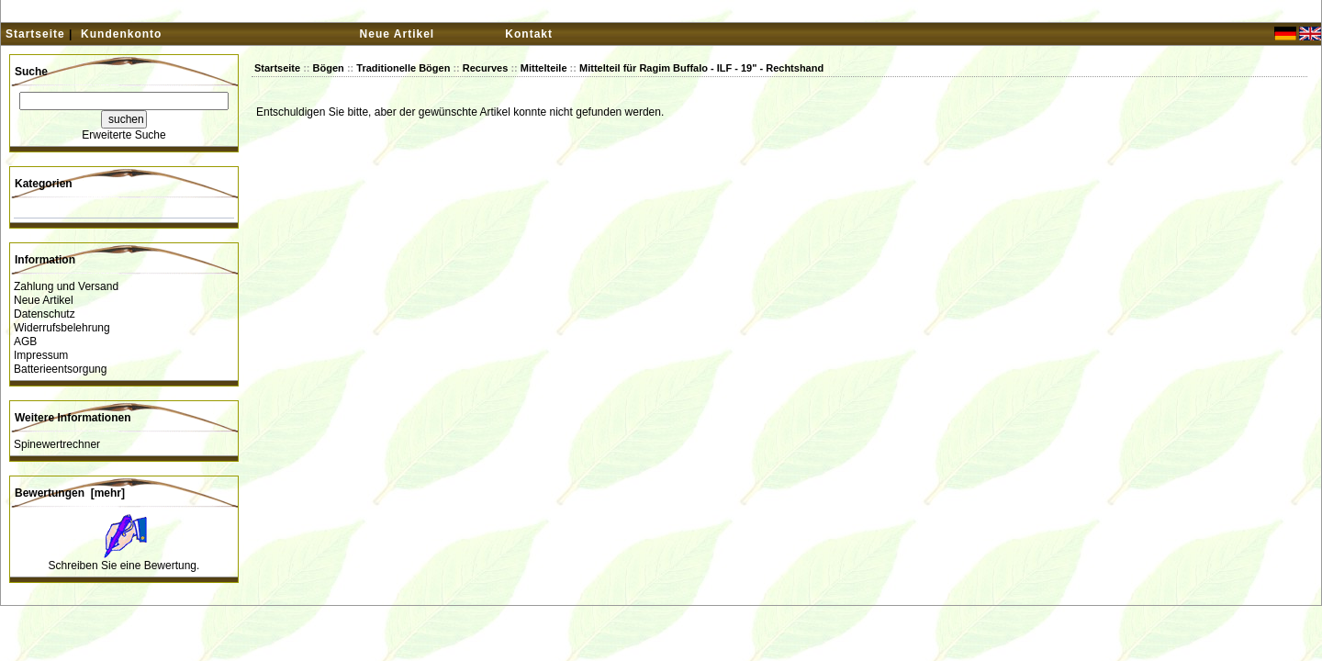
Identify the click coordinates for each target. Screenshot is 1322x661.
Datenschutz (44, 314)
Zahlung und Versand (66, 286)
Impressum (41, 355)
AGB (25, 341)
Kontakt (529, 34)
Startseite (35, 34)
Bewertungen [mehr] (70, 493)
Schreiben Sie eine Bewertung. (124, 565)
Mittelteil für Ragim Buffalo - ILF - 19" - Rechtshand (701, 67)
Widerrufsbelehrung (62, 327)
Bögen (328, 67)
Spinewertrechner (57, 444)
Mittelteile (544, 67)
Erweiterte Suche (123, 135)
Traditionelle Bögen (403, 67)
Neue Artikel (397, 34)
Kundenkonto (121, 34)
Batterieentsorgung (60, 369)
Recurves (486, 67)
